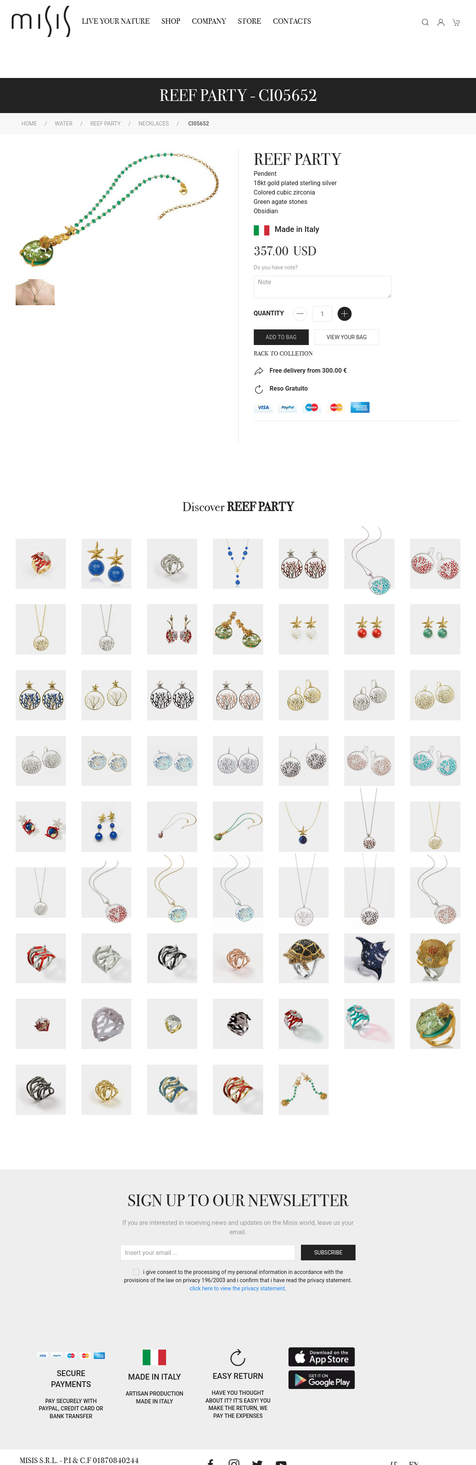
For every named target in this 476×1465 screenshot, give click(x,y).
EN (414, 1429)
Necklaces (153, 88)
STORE (249, 21)
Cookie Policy (31, 1435)
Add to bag (281, 302)
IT (393, 1429)
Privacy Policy (74, 1435)
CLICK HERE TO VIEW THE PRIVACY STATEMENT (237, 1253)
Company (209, 21)
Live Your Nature (116, 21)
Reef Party (105, 88)
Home (29, 88)
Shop (170, 21)
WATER (64, 88)
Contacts (292, 21)
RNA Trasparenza (118, 1445)
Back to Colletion (283, 318)
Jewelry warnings (79, 1454)
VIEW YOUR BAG (347, 302)
